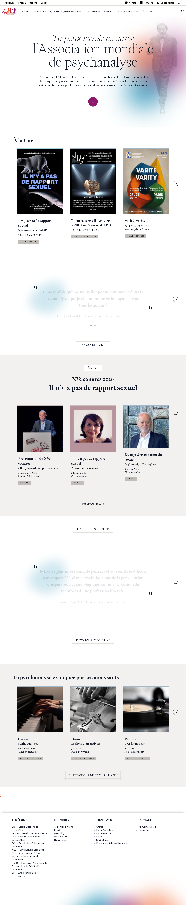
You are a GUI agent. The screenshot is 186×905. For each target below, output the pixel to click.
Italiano (33, 2)
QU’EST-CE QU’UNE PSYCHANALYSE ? (93, 775)
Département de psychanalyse (112, 843)
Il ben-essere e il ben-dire (90, 220)
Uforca (99, 826)
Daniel (76, 739)
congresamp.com (93, 503)
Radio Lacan (60, 839)
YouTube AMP (61, 836)
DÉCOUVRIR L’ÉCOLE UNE (93, 640)
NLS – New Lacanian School (26, 853)
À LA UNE (147, 11)
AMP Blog (59, 833)
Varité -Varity (135, 220)
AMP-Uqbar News (63, 826)
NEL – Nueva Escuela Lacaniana (28, 849)
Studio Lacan (102, 839)
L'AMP (25, 11)
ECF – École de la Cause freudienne (29, 833)
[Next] (175, 183)
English (22, 2)
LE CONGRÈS (93, 11)
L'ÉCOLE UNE (39, 11)
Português (9, 2)
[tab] (91, 325)
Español (45, 2)
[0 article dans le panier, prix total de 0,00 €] (179, 2)
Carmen (24, 739)
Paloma (131, 739)
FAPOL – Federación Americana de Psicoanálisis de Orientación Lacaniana (29, 866)
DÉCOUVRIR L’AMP (93, 344)
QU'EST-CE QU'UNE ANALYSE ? (66, 11)
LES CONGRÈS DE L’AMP (93, 529)
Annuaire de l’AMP (148, 826)
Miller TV (100, 836)
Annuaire (146, 2)
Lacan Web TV (104, 833)
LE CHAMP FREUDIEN (127, 11)
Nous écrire (144, 830)
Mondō (57, 830)
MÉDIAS (108, 11)
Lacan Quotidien (104, 830)
